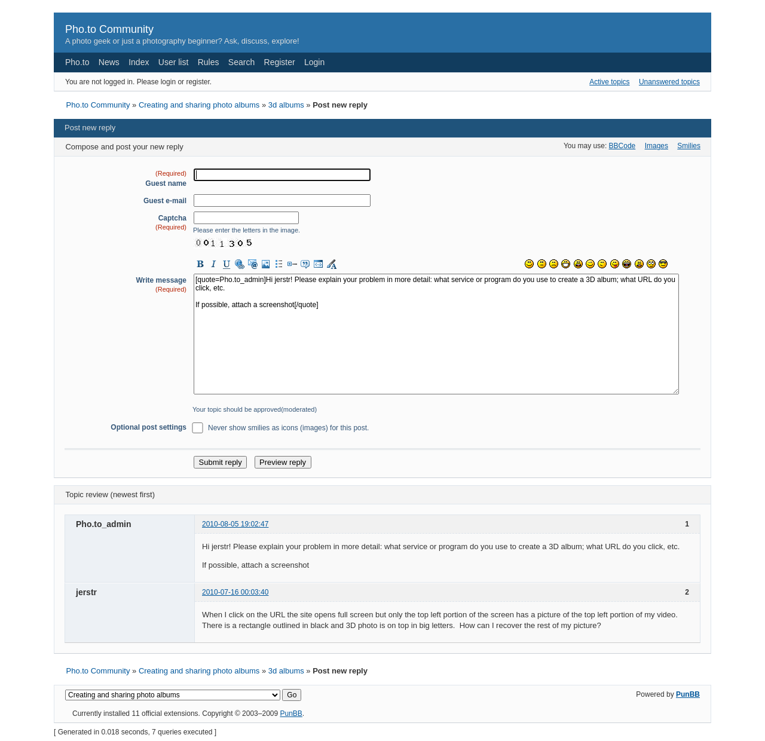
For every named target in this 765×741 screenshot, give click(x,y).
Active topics (609, 82)
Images (656, 146)
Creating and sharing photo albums (199, 104)
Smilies (688, 146)
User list (173, 62)
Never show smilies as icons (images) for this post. (288, 428)
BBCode (622, 146)
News (109, 62)
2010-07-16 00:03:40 (235, 592)
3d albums (286, 104)
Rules (208, 62)
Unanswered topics (669, 82)
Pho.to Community (109, 29)
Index (138, 62)
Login (314, 62)
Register (279, 62)
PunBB (688, 694)
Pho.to (77, 62)
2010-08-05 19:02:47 (235, 524)
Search (241, 62)
